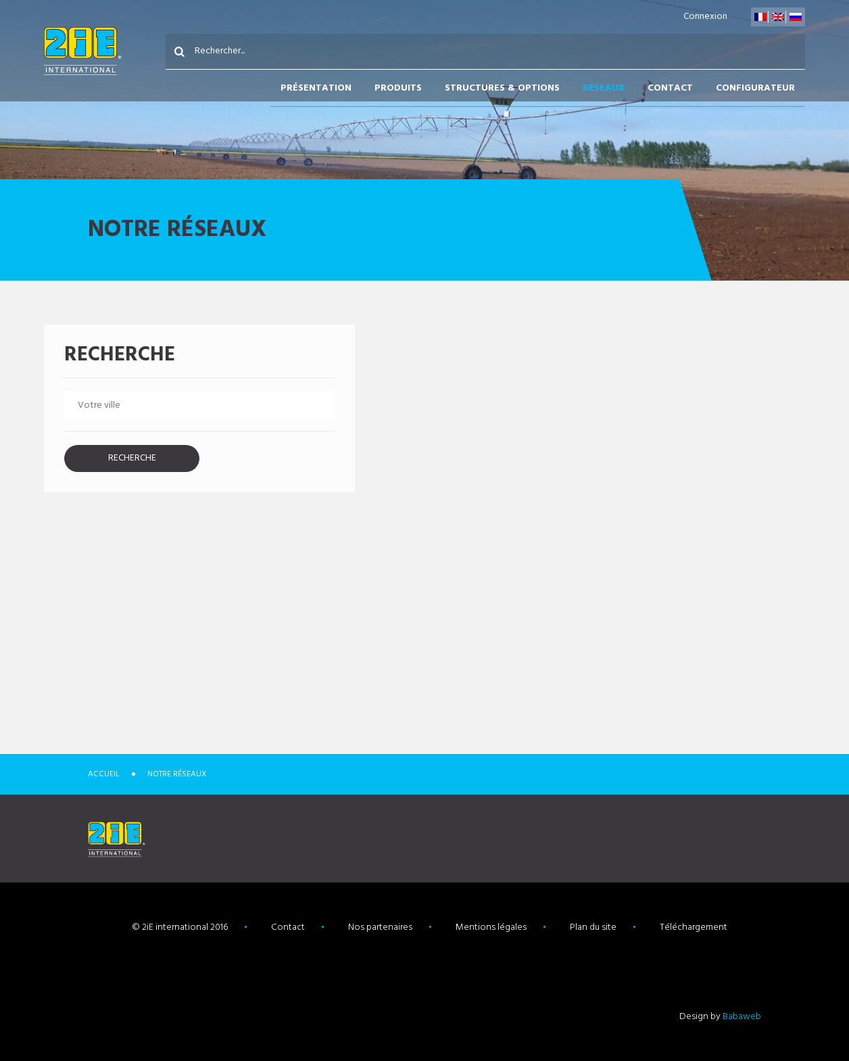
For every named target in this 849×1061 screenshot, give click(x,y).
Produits (398, 88)
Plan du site (593, 927)
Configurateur (755, 88)
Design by (720, 1016)
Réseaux (604, 88)
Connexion (705, 16)
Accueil (104, 774)
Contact (670, 88)
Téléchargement (693, 927)
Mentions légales (491, 927)
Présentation (316, 88)
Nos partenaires (380, 927)
